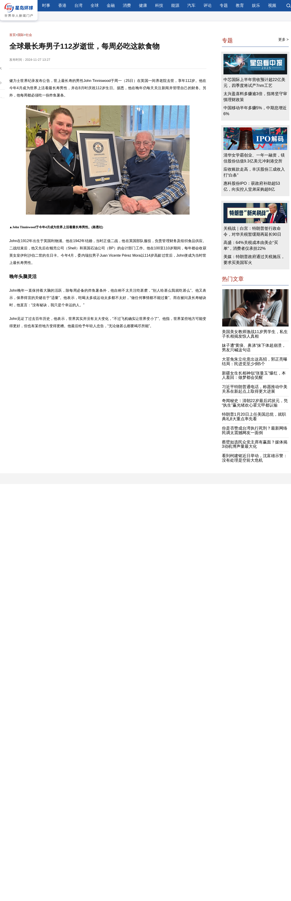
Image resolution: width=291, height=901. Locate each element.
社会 (29, 35)
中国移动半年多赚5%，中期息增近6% (255, 111)
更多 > (283, 39)
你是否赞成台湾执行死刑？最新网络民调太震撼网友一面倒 (254, 430)
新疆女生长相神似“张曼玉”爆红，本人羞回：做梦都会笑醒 (254, 375)
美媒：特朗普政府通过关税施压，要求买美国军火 (254, 259)
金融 (111, 5)
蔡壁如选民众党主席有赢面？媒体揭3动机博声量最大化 (254, 444)
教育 (240, 5)
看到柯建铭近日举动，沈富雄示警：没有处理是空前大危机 (254, 458)
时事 (46, 5)
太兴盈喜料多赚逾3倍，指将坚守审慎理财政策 (255, 96)
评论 (207, 5)
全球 (94, 5)
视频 (272, 5)
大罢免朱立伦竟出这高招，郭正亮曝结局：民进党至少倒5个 (254, 361)
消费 (127, 5)
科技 (159, 5)
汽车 (191, 5)
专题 (224, 5)
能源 (175, 5)
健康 (143, 5)
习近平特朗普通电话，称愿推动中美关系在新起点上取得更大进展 (254, 389)
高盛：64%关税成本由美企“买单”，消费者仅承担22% (250, 245)
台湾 (78, 5)
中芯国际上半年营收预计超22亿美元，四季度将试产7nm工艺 (254, 82)
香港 (62, 5)
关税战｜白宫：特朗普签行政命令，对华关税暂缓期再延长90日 (252, 231)
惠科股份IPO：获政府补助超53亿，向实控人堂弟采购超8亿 (251, 186)
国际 (21, 35)
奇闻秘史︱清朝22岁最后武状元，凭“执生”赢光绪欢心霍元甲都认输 (255, 402)
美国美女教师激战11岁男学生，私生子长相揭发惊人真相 (255, 334)
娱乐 (256, 5)
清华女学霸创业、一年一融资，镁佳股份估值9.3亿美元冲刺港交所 (254, 158)
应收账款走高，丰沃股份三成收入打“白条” (254, 172)
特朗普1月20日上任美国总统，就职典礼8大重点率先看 (254, 416)
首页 (12, 35)
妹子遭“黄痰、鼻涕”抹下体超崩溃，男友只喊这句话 (254, 347)
